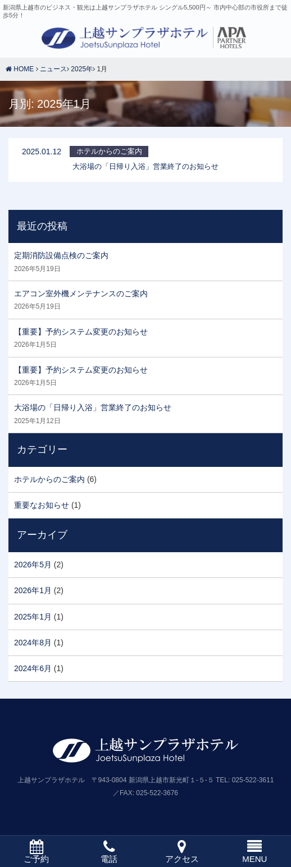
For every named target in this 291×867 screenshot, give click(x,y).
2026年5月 (33, 564)
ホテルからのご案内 (49, 479)
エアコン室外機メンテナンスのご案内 (81, 293)
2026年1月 (33, 590)
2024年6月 (33, 668)
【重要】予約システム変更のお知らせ (81, 331)
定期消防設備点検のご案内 (61, 255)
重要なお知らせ (41, 505)
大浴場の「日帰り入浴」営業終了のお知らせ (92, 407)
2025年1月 (33, 616)
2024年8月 (33, 642)
